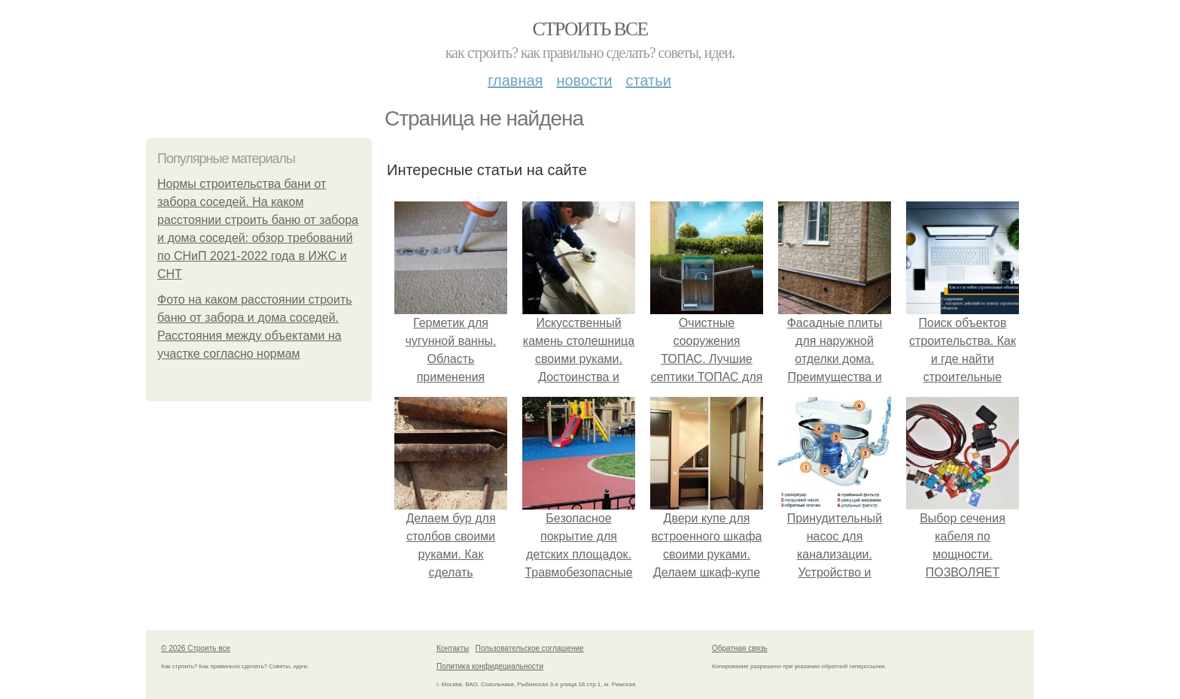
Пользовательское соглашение (530, 648)
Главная (515, 80)
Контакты (452, 648)
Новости (584, 80)
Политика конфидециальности (489, 666)
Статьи (648, 80)
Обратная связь (740, 648)
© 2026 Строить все (195, 648)
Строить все (589, 29)
